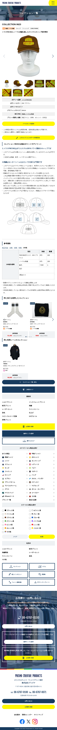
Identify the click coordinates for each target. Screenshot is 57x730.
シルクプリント (7, 402)
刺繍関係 (5, 552)
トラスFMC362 (27, 100)
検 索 (41, 536)
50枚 (20, 248)
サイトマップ (38, 715)
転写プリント (6, 405)
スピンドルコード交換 (9, 416)
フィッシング (25, 28)
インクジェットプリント (37, 402)
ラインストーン (34, 409)
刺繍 (30, 405)
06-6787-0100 (30, 617)
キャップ (18, 28)
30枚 (15, 248)
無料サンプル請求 (28, 642)
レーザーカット (7, 409)
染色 (3, 413)
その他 (4, 559)
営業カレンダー (27, 715)
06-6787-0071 (39, 692)
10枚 (11, 248)
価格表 (28, 396)
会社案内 (17, 715)
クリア (15, 536)
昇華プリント (6, 420)
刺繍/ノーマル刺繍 (28, 114)
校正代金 (5, 248)
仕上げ (31, 413)
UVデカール (33, 416)
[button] (53, 56)
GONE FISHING (34, 28)
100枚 (25, 248)
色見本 (28, 543)
